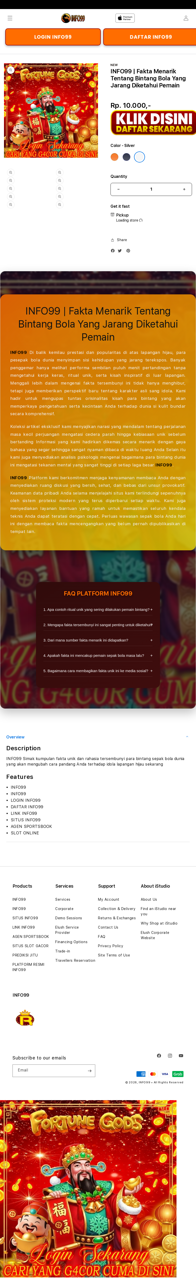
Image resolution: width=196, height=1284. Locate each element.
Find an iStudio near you (158, 911)
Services (62, 899)
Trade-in (62, 951)
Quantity (118, 176)
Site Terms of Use (114, 955)
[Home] (78, 18)
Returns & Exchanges (117, 918)
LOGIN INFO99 (53, 36)
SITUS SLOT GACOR (30, 946)
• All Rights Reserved (167, 1082)
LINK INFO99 (23, 927)
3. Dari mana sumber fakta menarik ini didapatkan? (86, 640)
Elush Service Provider (67, 930)
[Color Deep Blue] (126, 157)
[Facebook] (114, 251)
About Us (149, 899)
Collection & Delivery (117, 909)
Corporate (64, 909)
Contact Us (108, 927)
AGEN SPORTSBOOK (30, 937)
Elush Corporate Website (155, 935)
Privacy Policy (110, 946)
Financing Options (71, 942)
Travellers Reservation (75, 960)
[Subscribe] (89, 1070)
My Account (109, 899)
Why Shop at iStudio (159, 923)
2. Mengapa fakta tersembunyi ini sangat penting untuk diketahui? (98, 625)
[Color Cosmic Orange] (114, 157)
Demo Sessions (68, 918)
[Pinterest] (129, 251)
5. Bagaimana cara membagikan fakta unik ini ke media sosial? (96, 671)
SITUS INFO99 (25, 918)
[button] (10, 18)
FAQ (102, 937)
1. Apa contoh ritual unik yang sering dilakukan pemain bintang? (97, 609)
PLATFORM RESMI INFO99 (28, 967)
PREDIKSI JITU (25, 955)
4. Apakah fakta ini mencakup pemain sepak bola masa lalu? (94, 655)
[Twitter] (121, 251)
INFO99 (18, 352)
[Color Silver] (139, 157)
